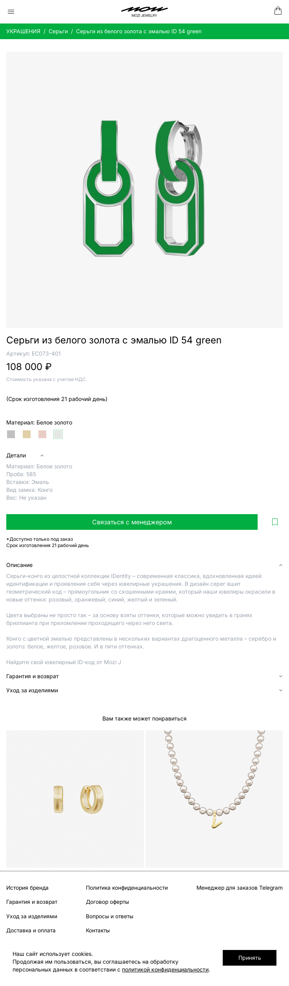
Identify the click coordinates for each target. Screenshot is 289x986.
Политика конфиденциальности (126, 887)
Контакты (96, 929)
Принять (254, 957)
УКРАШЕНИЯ (23, 31)
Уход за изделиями (32, 915)
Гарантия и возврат (32, 901)
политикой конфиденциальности (125, 969)
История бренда (28, 887)
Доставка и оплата (31, 929)
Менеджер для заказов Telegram (238, 887)
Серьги (58, 31)
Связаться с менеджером (132, 522)
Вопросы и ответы (108, 915)
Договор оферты (106, 901)
